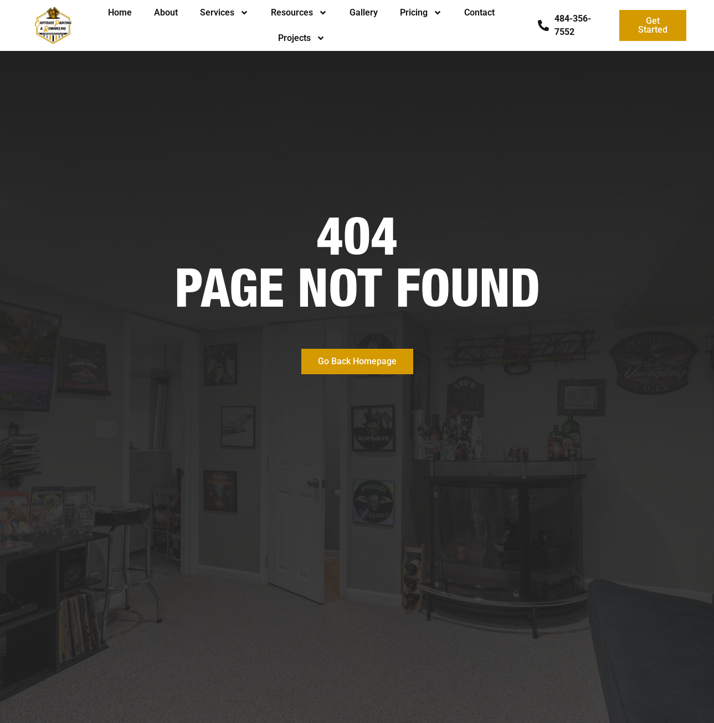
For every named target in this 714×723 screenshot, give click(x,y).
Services (224, 13)
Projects (301, 38)
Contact (479, 12)
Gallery (364, 12)
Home (120, 12)
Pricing (421, 13)
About (166, 12)
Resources (299, 13)
